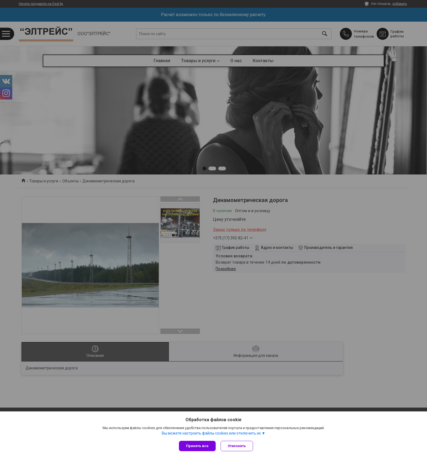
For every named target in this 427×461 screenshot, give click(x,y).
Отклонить (237, 446)
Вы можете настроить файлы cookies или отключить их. (212, 433)
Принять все (197, 446)
